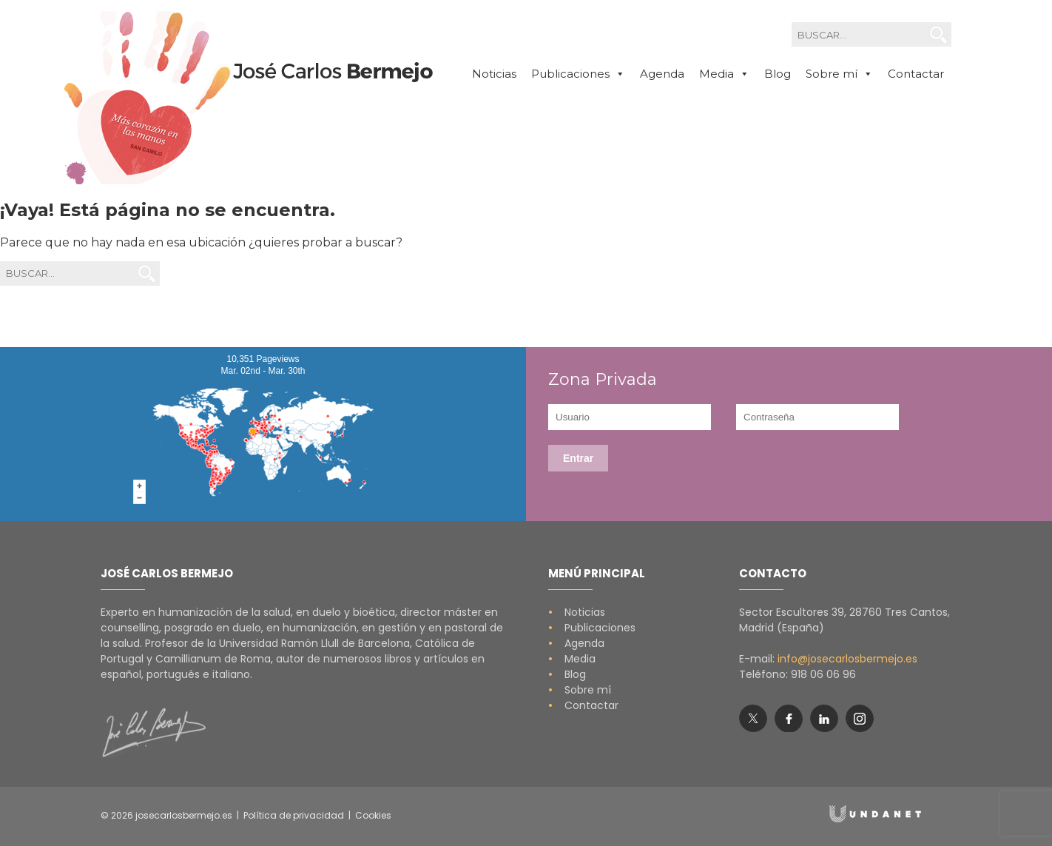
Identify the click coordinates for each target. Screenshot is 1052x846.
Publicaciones (591, 627)
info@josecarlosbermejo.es (847, 658)
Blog (777, 74)
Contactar (916, 74)
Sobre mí (579, 689)
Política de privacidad (293, 815)
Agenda (662, 74)
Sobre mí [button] (839, 74)
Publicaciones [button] (578, 74)
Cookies (373, 815)
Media (572, 658)
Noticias (494, 74)
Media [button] (724, 74)
